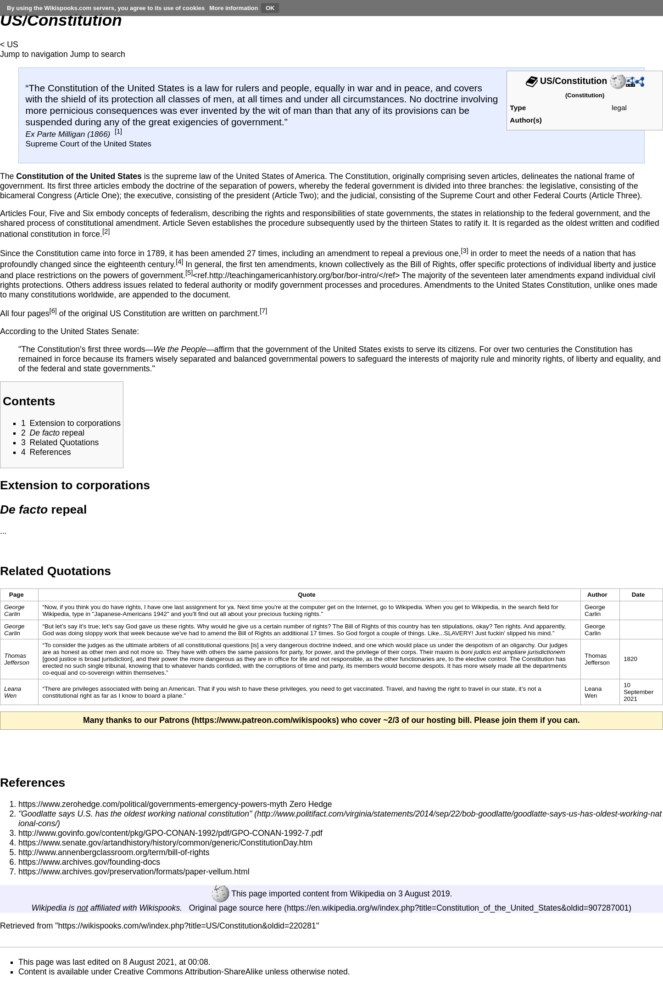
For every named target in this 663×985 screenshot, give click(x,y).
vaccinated (368, 688)
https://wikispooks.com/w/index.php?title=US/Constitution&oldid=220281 (187, 925)
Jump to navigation (34, 54)
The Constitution (532, 658)
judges (559, 645)
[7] (263, 310)
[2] (106, 231)
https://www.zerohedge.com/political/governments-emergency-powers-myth (152, 804)
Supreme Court (467, 195)
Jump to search (97, 54)
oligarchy (522, 645)
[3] (464, 250)
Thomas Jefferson (16, 659)
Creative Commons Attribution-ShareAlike (188, 971)
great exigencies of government (215, 122)
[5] (189, 272)
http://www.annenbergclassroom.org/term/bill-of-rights (114, 852)
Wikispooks (159, 907)
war (365, 88)
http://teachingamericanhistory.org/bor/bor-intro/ (294, 275)
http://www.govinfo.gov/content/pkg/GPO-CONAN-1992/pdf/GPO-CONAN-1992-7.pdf (170, 833)
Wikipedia (367, 893)
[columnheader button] (310, 595)
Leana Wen (12, 692)
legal (619, 108)
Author (597, 594)
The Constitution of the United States (106, 88)
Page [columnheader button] (16, 594)
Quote (307, 594)
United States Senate (99, 331)
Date (638, 594)
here (274, 907)
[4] (179, 261)
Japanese (107, 613)
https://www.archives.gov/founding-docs (89, 862)
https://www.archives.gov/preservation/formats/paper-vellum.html (134, 871)
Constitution (584, 95)
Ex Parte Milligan (55, 134)
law (212, 88)
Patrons (174, 720)
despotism (479, 645)
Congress (54, 195)
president (252, 195)
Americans (137, 613)
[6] (53, 310)
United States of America (280, 176)
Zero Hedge (311, 804)
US (12, 44)
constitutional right (66, 695)
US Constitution (138, 313)
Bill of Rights (432, 264)
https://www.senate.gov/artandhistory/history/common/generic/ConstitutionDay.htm (165, 842)
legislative (557, 185)
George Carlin (14, 610)
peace (417, 88)
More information (233, 8)
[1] (118, 131)
